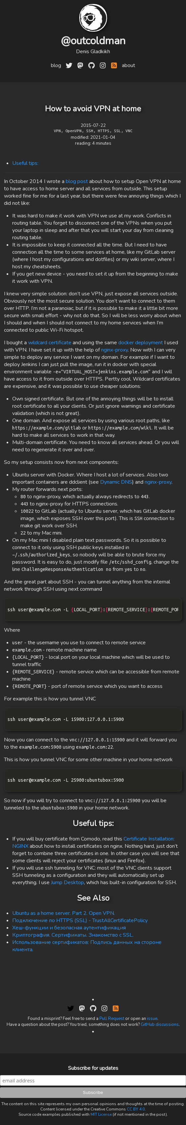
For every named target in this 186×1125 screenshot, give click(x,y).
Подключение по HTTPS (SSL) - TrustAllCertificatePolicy (80, 920)
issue (152, 1019)
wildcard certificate (49, 342)
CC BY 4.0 (136, 1109)
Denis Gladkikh (93, 51)
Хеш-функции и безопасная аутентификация (69, 927)
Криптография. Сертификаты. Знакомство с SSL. (72, 935)
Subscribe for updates (93, 1068)
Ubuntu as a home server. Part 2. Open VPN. (63, 913)
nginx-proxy (114, 350)
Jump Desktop (67, 882)
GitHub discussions (160, 1025)
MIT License (101, 1114)
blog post (77, 181)
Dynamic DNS (116, 482)
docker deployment (140, 342)
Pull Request (111, 1019)
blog (56, 65)
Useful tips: (25, 163)
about (128, 65)
